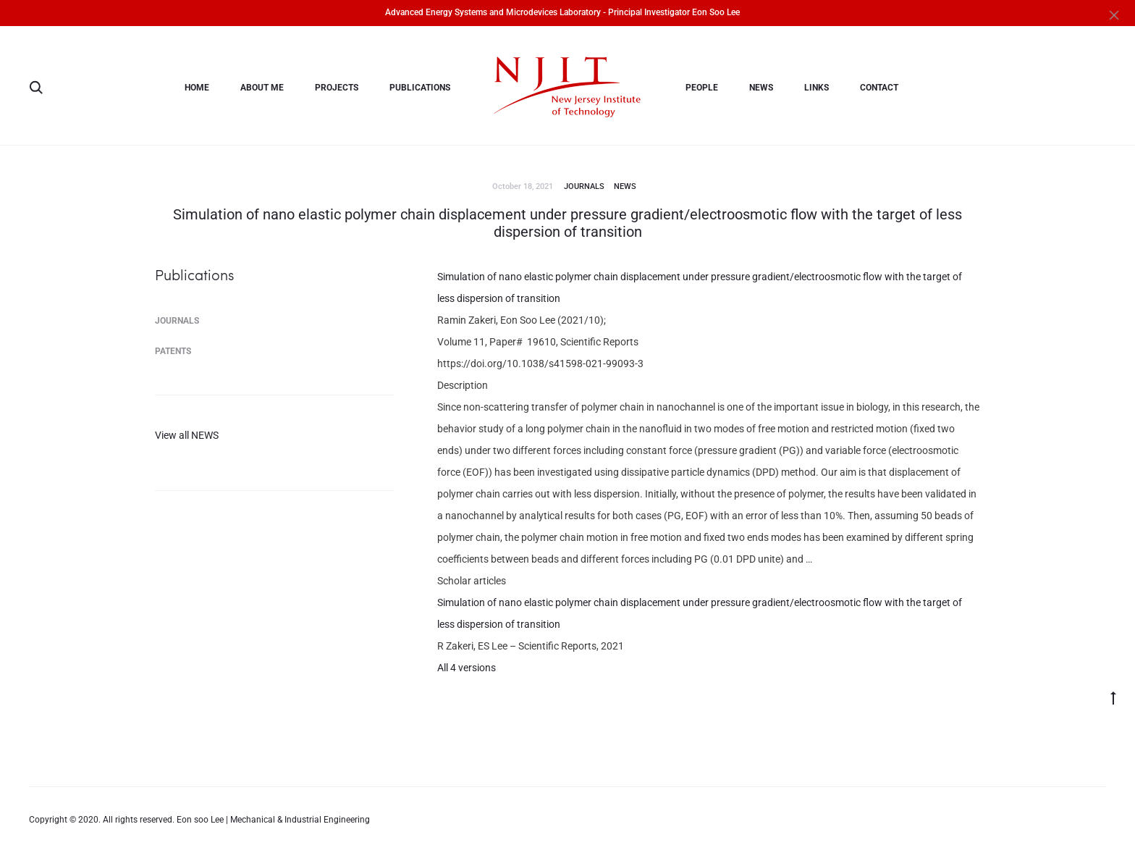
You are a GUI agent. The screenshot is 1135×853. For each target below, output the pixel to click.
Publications (419, 88)
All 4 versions (466, 667)
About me (262, 88)
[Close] (1117, 14)
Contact (879, 88)
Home (197, 88)
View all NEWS (187, 435)
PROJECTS (336, 88)
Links (816, 88)
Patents (173, 351)
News (761, 88)
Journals (584, 186)
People (701, 88)
